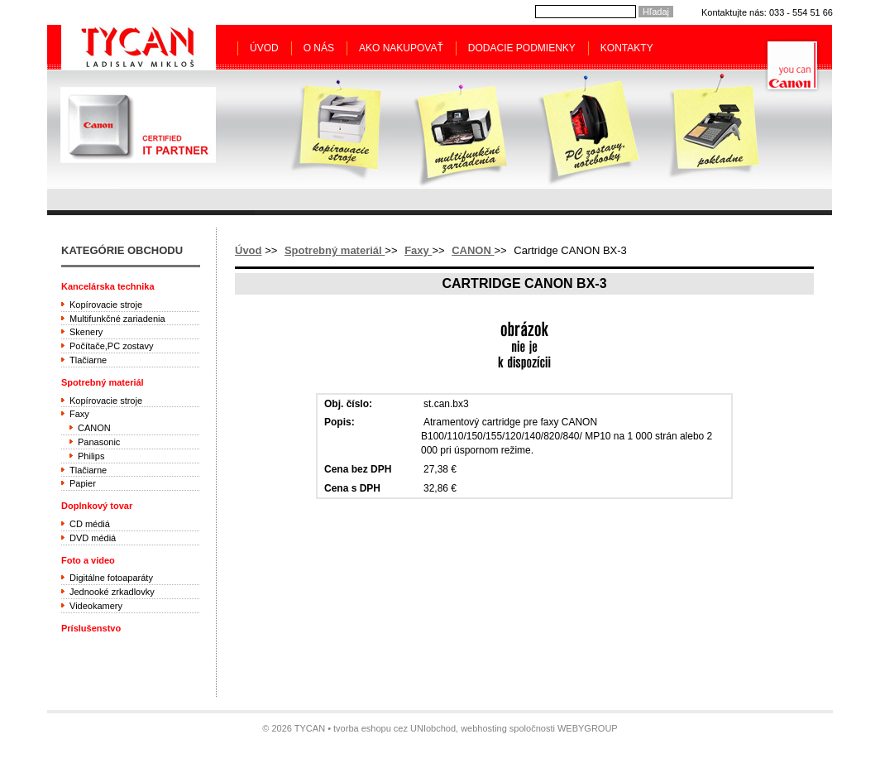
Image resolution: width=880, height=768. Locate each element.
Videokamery (95, 606)
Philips (91, 456)
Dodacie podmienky (522, 48)
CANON (473, 250)
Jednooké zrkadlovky (112, 592)
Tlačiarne (88, 360)
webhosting (484, 728)
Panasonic (99, 442)
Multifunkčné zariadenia (117, 319)
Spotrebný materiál (335, 250)
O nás (319, 48)
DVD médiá (92, 538)
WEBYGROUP (587, 728)
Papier (82, 483)
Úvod (264, 48)
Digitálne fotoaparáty (111, 578)
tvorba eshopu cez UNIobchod (394, 728)
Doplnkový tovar (96, 506)
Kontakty (626, 48)
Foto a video (88, 560)
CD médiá (89, 524)
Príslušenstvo (91, 628)
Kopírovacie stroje (105, 305)
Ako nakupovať (401, 48)
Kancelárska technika (108, 286)
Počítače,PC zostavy (111, 346)
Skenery (86, 332)
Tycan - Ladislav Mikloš (138, 47)
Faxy (418, 250)
